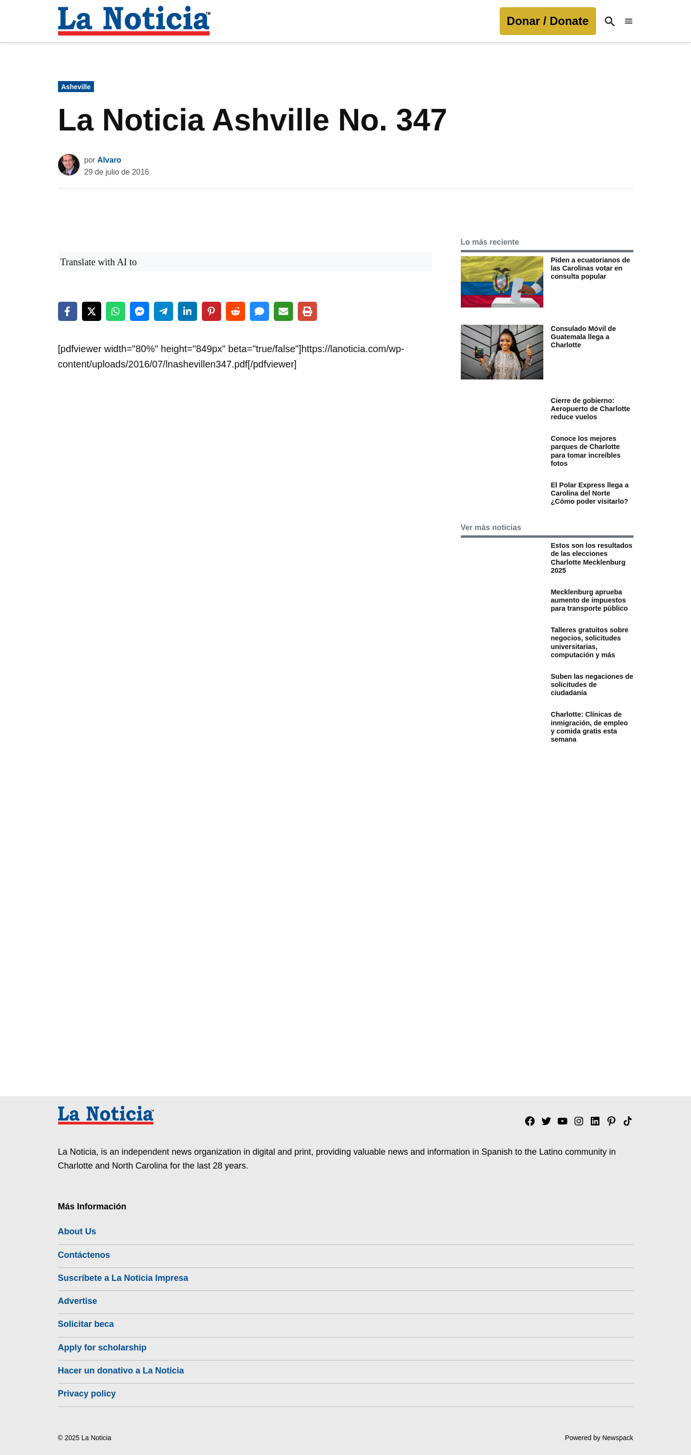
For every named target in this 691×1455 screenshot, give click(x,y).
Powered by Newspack (599, 1438)
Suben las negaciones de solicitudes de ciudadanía (592, 685)
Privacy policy (87, 1393)
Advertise (77, 1301)
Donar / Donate (548, 20)
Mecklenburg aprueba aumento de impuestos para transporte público (589, 600)
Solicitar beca (86, 1324)
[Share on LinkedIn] (187, 311)
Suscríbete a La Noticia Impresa (123, 1278)
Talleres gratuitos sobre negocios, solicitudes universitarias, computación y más (590, 642)
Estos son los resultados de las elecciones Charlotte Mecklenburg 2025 (591, 558)
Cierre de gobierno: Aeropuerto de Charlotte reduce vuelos (591, 409)
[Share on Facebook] (67, 311)
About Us (77, 1231)
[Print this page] (307, 311)
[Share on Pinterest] (211, 311)
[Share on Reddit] (235, 311)
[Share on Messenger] (139, 311)
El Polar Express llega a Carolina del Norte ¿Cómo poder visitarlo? (590, 493)
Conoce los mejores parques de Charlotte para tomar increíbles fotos (586, 451)
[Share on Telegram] (163, 311)
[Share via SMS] (259, 311)
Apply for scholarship (102, 1347)
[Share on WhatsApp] (115, 311)
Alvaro (109, 160)
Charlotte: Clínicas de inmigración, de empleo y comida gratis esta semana (589, 726)
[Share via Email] (283, 311)
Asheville (76, 87)
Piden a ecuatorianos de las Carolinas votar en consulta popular (591, 268)
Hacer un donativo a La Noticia (121, 1370)
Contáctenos (84, 1255)
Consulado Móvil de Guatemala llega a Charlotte (583, 337)
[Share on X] (91, 311)
